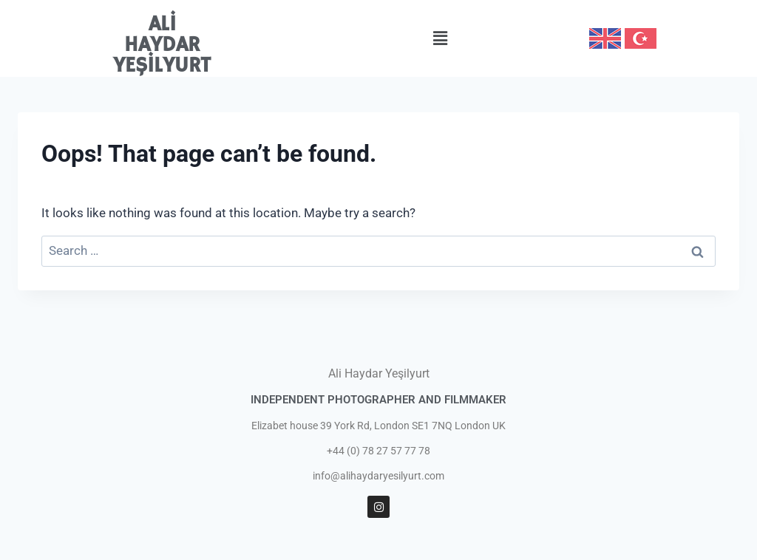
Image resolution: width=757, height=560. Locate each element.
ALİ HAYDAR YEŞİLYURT (162, 45)
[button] (439, 38)
